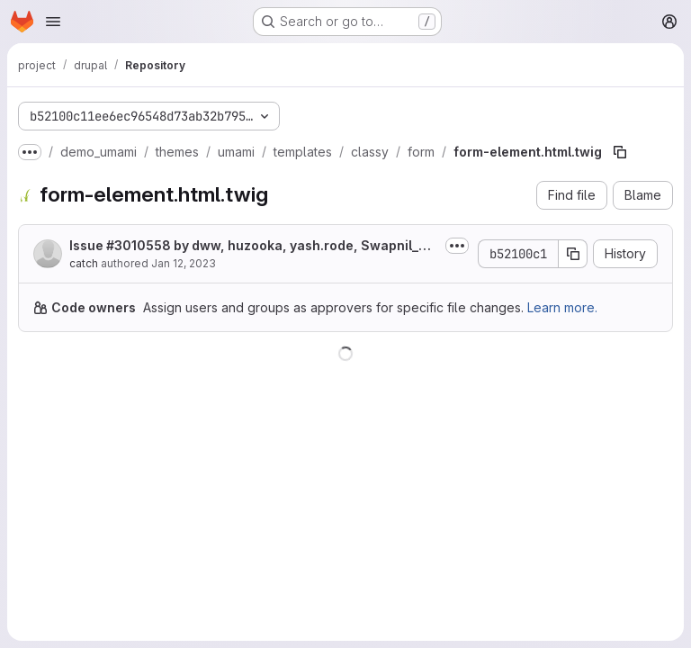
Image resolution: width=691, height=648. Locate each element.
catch (83, 263)
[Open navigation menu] (53, 21)
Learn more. (562, 307)
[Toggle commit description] (457, 246)
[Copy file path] (620, 152)
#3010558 (138, 245)
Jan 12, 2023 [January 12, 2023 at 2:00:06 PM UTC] (183, 263)
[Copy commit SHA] (573, 253)
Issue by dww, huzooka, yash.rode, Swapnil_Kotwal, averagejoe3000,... (252, 246)
